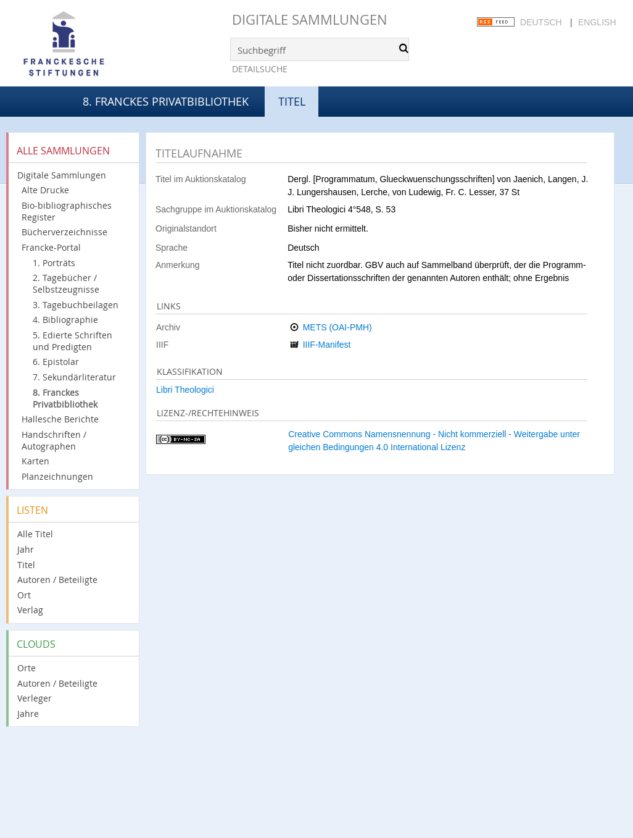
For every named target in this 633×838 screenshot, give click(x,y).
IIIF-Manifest (327, 345)
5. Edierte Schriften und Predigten (72, 341)
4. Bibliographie (65, 319)
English (597, 22)
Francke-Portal (51, 247)
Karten (35, 461)
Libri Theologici (185, 390)
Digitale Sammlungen (309, 19)
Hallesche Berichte (60, 419)
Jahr (25, 549)
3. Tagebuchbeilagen (75, 305)
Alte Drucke (45, 190)
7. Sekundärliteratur (74, 377)
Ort (24, 595)
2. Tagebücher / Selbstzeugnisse (66, 283)
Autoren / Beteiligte (57, 579)
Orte (26, 668)
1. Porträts (54, 263)
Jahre (28, 713)
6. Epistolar (56, 361)
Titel (26, 565)
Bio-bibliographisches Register (67, 211)
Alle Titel (35, 534)
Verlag (30, 610)
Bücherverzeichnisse (64, 232)
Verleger (34, 698)
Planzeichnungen (57, 476)
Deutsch (541, 22)
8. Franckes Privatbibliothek (166, 101)
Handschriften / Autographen (54, 440)
